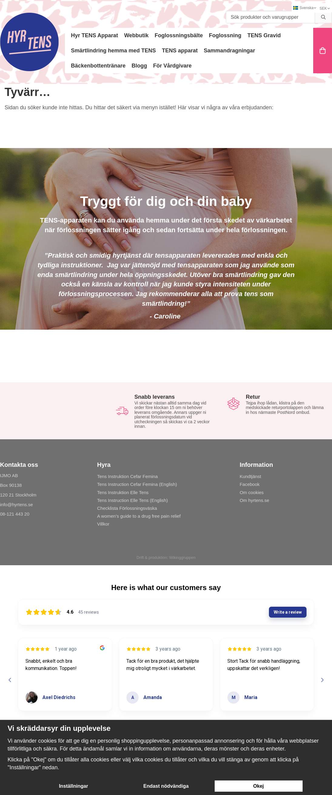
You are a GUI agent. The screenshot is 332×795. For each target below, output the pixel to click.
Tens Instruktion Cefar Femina (127, 476)
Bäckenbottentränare (98, 66)
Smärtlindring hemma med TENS (113, 51)
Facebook (250, 484)
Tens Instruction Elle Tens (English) (132, 500)
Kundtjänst (250, 476)
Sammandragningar (229, 51)
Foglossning (225, 35)
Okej (258, 786)
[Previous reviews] (9, 680)
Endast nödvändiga (166, 786)
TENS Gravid (264, 35)
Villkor (103, 523)
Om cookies (251, 492)
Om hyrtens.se (254, 500)
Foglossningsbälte (179, 35)
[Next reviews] (322, 680)
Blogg (139, 66)
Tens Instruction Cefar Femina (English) (137, 484)
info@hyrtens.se (16, 504)
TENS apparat (180, 51)
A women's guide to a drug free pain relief (139, 516)
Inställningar (73, 786)
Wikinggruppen (182, 557)
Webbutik (136, 35)
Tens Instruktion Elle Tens (123, 492)
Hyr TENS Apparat (94, 35)
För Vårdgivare (172, 66)
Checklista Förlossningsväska (127, 508)
